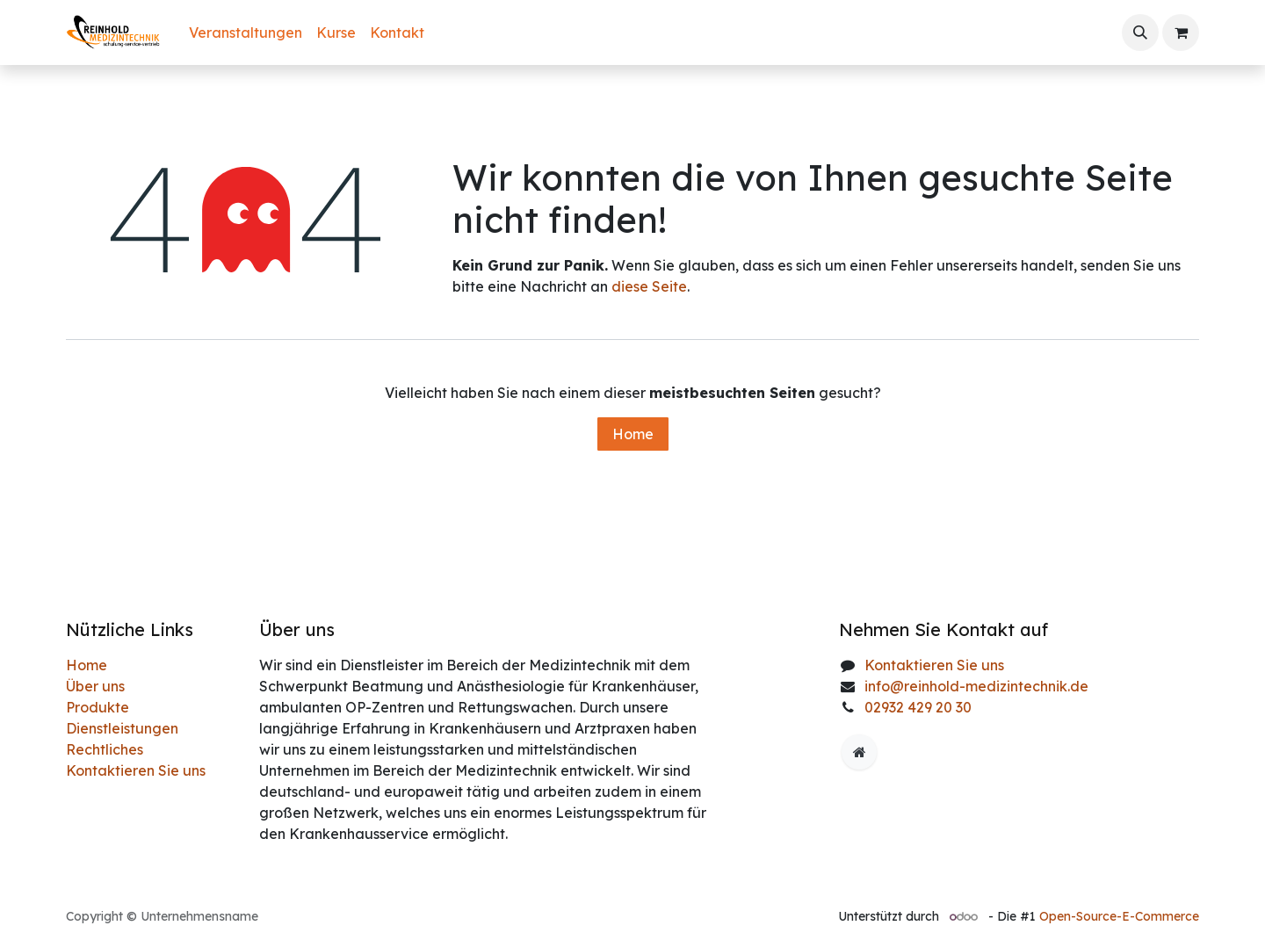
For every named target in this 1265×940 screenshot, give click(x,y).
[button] (1140, 32)
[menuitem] (245, 32)
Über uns (95, 686)
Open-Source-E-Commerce (1119, 916)
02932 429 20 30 (918, 707)
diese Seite (649, 286)
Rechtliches (104, 749)
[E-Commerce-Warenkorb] (1180, 32)
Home (633, 434)
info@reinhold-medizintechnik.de (976, 686)
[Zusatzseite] (859, 752)
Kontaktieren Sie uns (136, 770)
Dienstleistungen (122, 728)
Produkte (97, 707)
